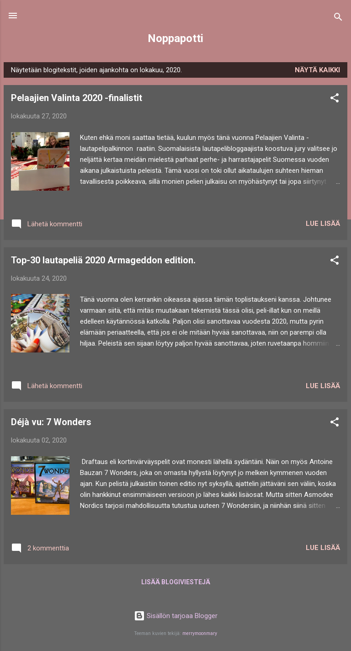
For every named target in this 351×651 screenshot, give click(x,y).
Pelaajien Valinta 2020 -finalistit (76, 97)
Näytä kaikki (317, 70)
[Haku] (338, 18)
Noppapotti (175, 38)
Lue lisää (323, 223)
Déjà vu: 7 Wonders (51, 421)
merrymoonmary (199, 633)
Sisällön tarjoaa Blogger (176, 616)
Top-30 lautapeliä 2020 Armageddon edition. (103, 260)
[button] (334, 99)
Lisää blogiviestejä (175, 582)
